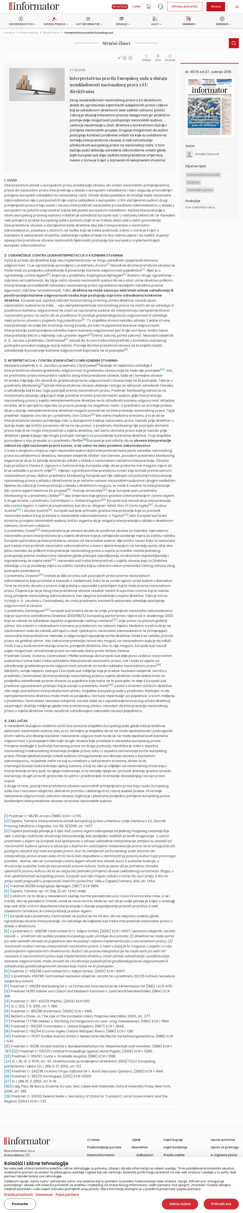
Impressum (44, 1194)
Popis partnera (67, 1194)
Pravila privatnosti (18, 1194)
